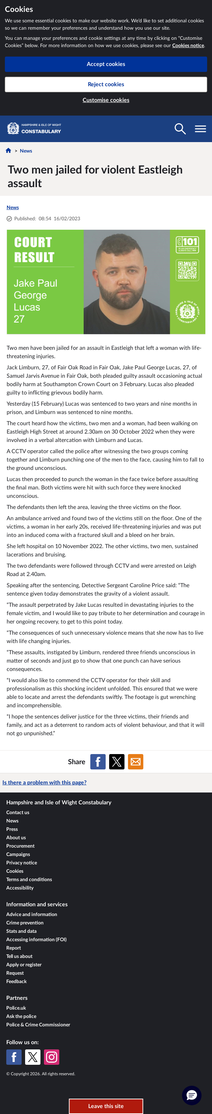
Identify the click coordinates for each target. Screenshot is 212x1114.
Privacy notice (21, 863)
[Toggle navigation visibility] (200, 129)
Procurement (20, 846)
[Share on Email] (135, 761)
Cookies (14, 871)
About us (16, 837)
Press (12, 829)
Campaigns (18, 854)
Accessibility (19, 888)
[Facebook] (14, 1057)
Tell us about (19, 956)
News (26, 151)
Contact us (17, 812)
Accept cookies (106, 64)
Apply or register (23, 964)
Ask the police (21, 1016)
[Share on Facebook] (98, 761)
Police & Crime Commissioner (38, 1025)
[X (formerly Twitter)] (32, 1057)
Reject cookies (106, 84)
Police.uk (16, 1008)
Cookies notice (188, 45)
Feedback (16, 981)
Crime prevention (25, 923)
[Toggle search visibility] (180, 129)
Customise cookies (106, 100)
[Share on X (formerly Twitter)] (116, 761)
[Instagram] (51, 1057)
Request (15, 973)
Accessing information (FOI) (36, 939)
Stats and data (21, 931)
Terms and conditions (29, 879)
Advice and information (31, 914)
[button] (192, 1095)
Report (13, 948)
